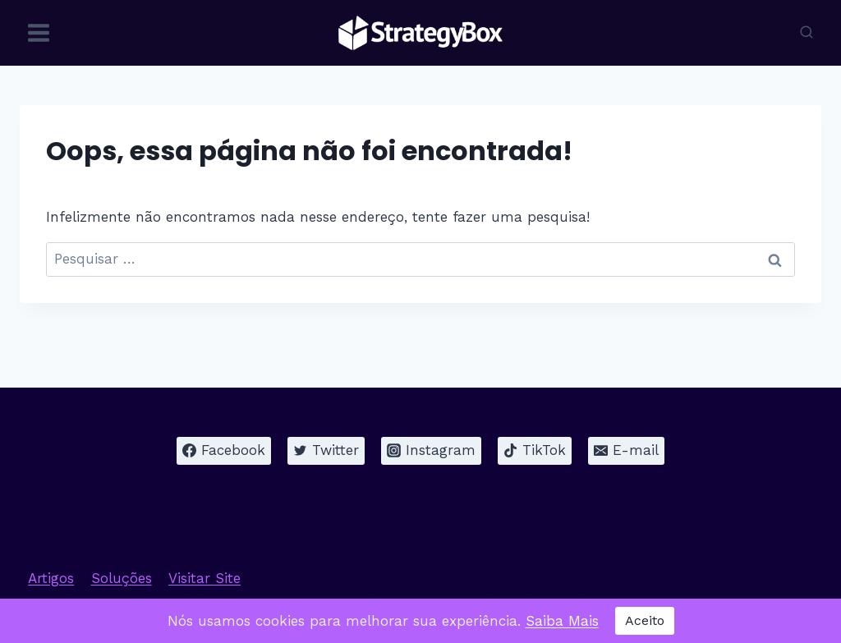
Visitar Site (204, 578)
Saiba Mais (562, 621)
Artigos (51, 578)
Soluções (121, 578)
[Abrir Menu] (39, 32)
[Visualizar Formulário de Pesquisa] (806, 33)
